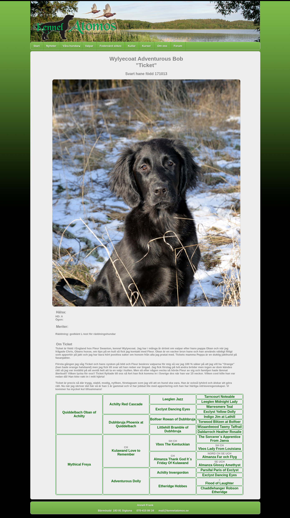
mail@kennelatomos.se (175, 510)
